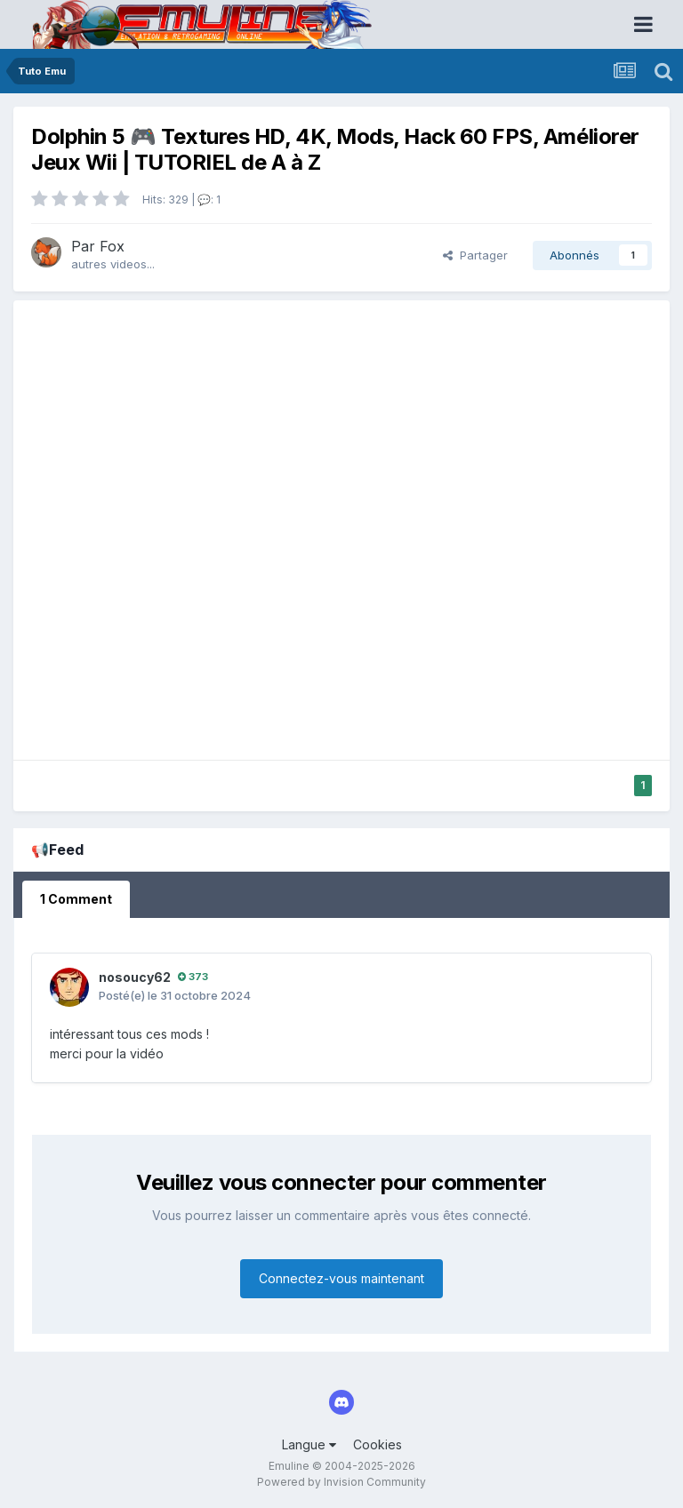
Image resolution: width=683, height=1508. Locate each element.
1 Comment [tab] (76, 898)
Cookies (377, 1444)
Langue (309, 1444)
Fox (112, 246)
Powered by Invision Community (341, 1481)
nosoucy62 (135, 977)
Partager (475, 255)
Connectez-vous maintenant (341, 1278)
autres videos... (113, 264)
